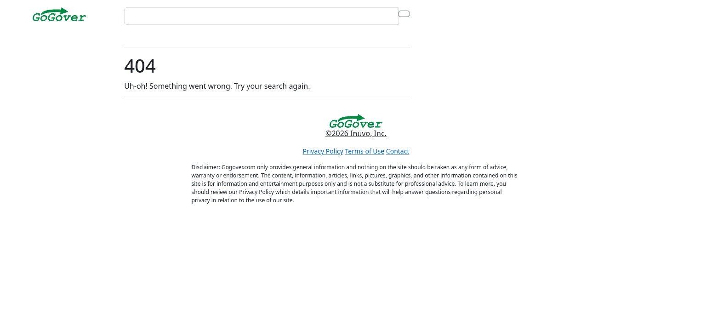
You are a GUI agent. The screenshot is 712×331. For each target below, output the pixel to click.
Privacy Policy (323, 151)
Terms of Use (365, 151)
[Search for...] (261, 16)
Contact (398, 151)
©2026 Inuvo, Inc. (356, 133)
